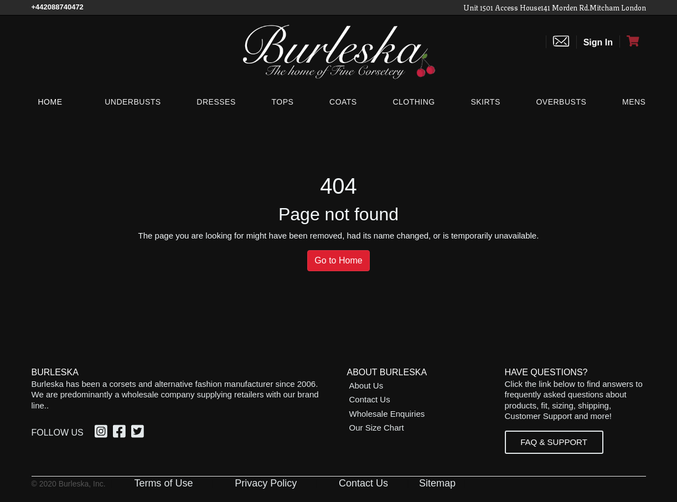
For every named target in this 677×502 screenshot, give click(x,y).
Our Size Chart (376, 427)
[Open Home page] (339, 51)
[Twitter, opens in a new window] (139, 433)
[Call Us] (58, 7)
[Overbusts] (561, 102)
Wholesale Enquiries (387, 413)
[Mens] (631, 102)
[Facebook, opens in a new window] (121, 433)
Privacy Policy (266, 483)
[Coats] (343, 102)
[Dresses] (216, 102)
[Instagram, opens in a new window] (103, 433)
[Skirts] (485, 102)
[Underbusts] (132, 102)
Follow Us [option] (58, 432)
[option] (103, 433)
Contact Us (369, 399)
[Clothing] (413, 102)
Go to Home (338, 260)
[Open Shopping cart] (632, 41)
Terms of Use (163, 483)
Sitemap (437, 483)
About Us (366, 385)
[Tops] (282, 102)
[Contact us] (561, 41)
